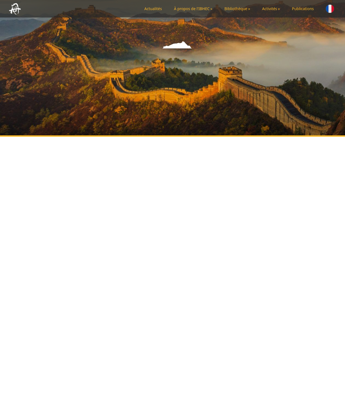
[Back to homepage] (16, 9)
